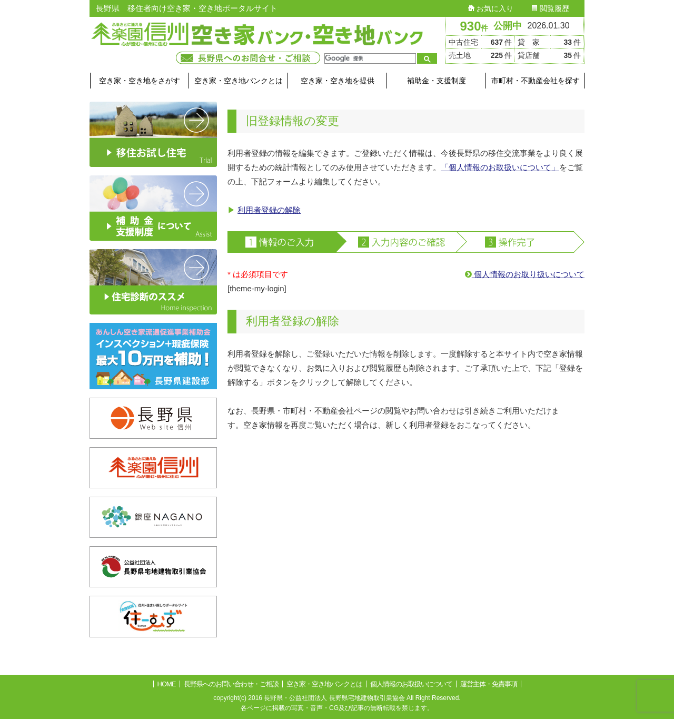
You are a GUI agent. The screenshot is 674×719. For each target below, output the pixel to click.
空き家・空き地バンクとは (238, 80)
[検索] (369, 58)
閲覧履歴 (550, 8)
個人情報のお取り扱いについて (524, 274)
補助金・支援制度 (436, 80)
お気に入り (490, 8)
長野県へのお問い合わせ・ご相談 (231, 684)
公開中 (507, 26)
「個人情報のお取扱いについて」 (500, 167)
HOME (166, 684)
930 (474, 26)
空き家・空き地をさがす (139, 80)
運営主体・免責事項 (488, 684)
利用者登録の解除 (269, 209)
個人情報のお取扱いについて (411, 684)
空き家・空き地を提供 (337, 80)
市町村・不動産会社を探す (535, 80)
